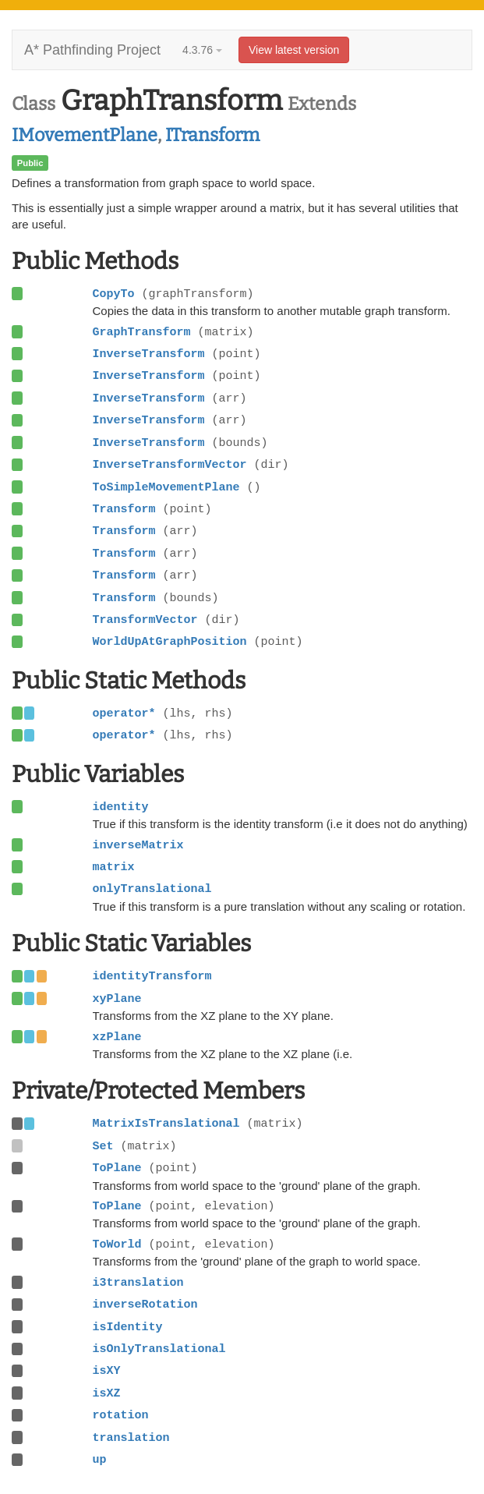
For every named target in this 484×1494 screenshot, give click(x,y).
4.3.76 (202, 50)
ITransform (212, 135)
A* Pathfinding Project (92, 50)
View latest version (294, 50)
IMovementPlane (84, 135)
